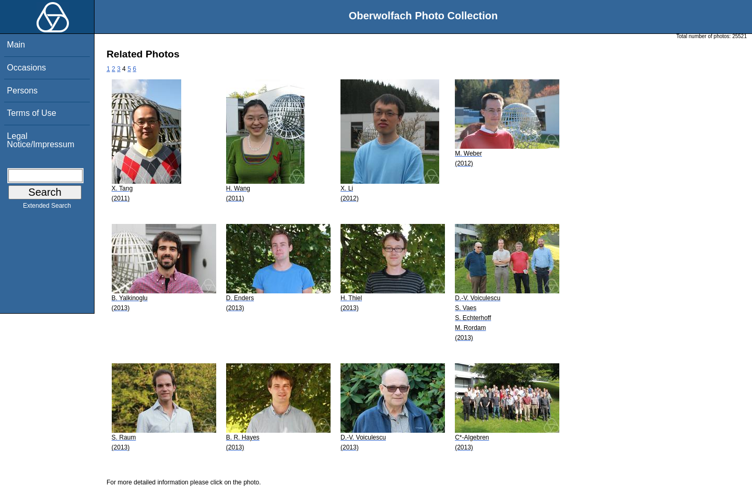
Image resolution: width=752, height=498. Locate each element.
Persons (22, 90)
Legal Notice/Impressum (40, 140)
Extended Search (47, 208)
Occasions (26, 67)
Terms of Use (31, 113)
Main (16, 44)
